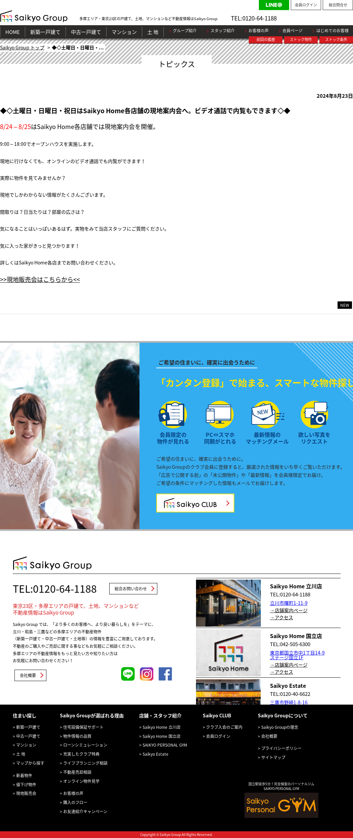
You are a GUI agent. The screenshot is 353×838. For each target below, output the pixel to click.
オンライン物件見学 (81, 781)
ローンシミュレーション (85, 745)
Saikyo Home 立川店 (162, 727)
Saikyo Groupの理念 (279, 727)
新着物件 (24, 775)
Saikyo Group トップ (22, 47)
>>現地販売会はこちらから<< (40, 279)
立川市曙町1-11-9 (289, 602)
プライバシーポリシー (281, 748)
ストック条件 (336, 39)
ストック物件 (301, 39)
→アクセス (281, 617)
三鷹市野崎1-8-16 (289, 702)
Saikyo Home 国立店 (162, 736)
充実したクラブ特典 (81, 754)
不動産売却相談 (77, 772)
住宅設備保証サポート (83, 727)
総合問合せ (338, 5)
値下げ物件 (26, 785)
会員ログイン (306, 5)
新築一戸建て (45, 32)
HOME (12, 32)
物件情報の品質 (77, 736)
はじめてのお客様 (332, 31)
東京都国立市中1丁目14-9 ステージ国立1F (297, 655)
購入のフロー (75, 802)
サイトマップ (273, 757)
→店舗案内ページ (289, 610)
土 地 (152, 32)
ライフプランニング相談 (85, 763)
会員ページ (292, 31)
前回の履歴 (266, 39)
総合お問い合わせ (131, 589)
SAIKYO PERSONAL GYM (165, 745)
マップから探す (30, 763)
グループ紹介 (185, 31)
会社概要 (28, 675)
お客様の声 (258, 31)
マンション (124, 32)
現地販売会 (26, 793)
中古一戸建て (86, 32)
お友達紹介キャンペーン (85, 811)
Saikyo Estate (155, 754)
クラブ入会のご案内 (224, 727)
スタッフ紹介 (222, 31)
